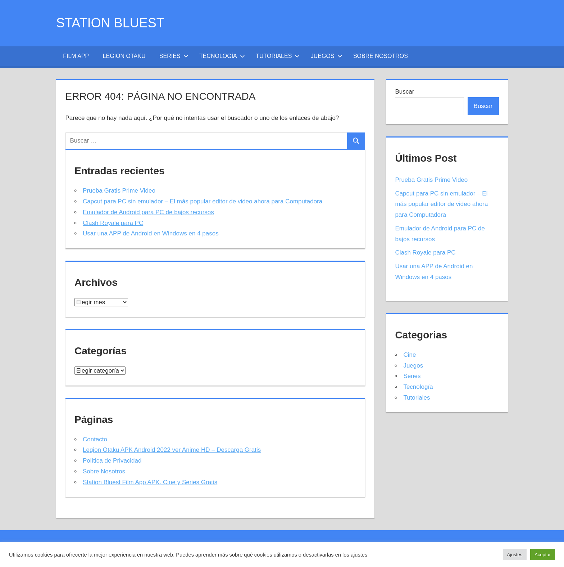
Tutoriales (278, 56)
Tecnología (222, 56)
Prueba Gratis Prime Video (119, 190)
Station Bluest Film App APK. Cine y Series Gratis (150, 482)
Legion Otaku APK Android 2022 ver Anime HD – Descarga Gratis (172, 449)
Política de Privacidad (112, 460)
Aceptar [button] (543, 554)
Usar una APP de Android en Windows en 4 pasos (151, 233)
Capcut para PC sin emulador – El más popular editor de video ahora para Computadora (202, 201)
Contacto (95, 439)
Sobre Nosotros (380, 56)
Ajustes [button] (515, 554)
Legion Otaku (124, 56)
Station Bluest (110, 22)
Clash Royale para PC (113, 223)
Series (173, 56)
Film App (76, 56)
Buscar (404, 91)
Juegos (326, 56)
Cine (409, 354)
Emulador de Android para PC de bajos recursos (148, 212)
